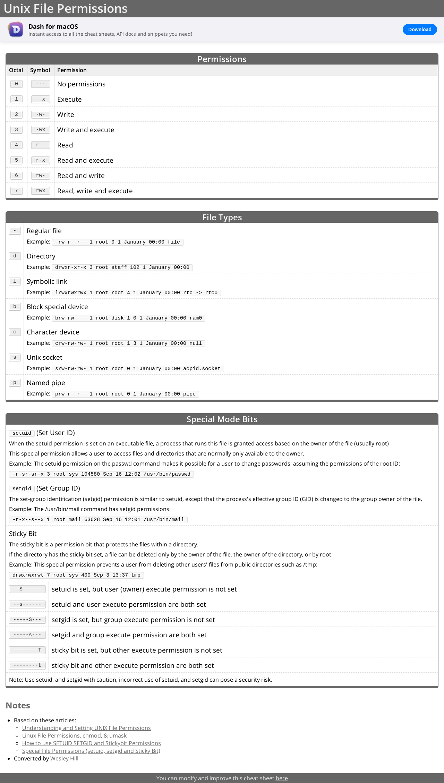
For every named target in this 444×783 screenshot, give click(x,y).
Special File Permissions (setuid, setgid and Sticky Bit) (91, 751)
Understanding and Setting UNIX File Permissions (86, 728)
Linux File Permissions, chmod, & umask (74, 735)
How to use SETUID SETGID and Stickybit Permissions (91, 743)
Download (420, 29)
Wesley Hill (64, 758)
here (282, 778)
